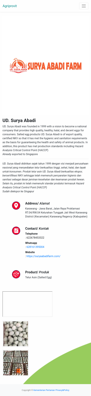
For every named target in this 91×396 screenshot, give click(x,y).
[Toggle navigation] (83, 6)
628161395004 (35, 247)
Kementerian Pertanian (44, 390)
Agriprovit (10, 6)
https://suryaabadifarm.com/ (43, 256)
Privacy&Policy (62, 390)
